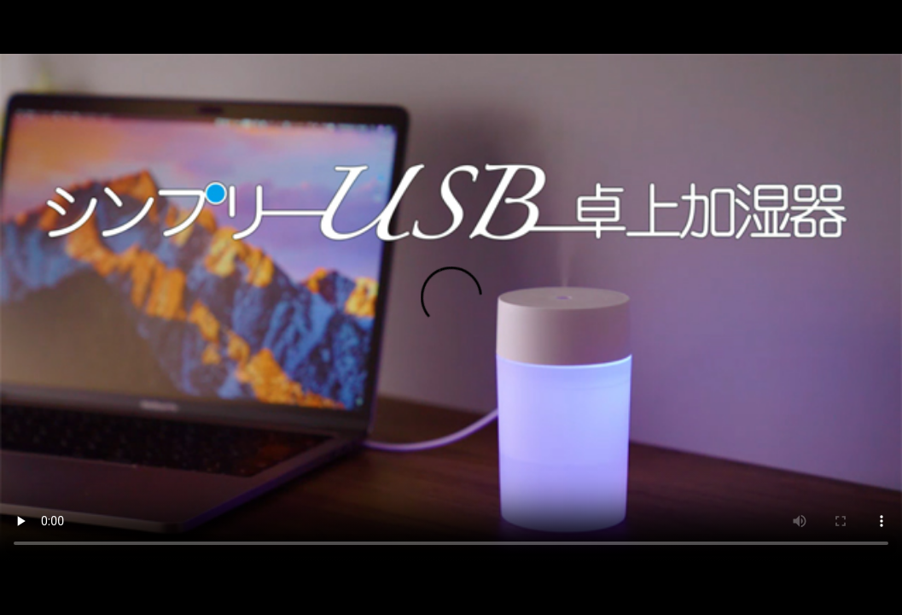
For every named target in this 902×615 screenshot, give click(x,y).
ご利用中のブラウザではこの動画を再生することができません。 (451, 308)
